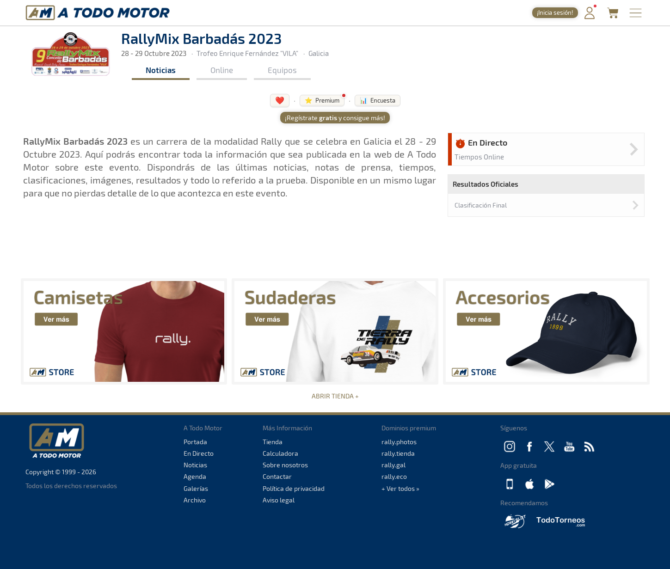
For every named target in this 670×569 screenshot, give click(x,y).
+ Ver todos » (400, 488)
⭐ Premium (322, 100)
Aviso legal (279, 500)
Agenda (195, 476)
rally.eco (394, 476)
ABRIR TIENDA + (335, 396)
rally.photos (399, 442)
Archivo (195, 500)
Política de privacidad (294, 488)
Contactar (277, 476)
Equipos (282, 69)
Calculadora (280, 453)
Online (221, 69)
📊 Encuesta (377, 100)
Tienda (273, 442)
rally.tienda (398, 453)
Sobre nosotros (285, 465)
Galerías (196, 488)
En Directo (199, 453)
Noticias (161, 69)
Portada (195, 442)
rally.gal (393, 465)
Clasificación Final (481, 205)
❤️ (279, 100)
